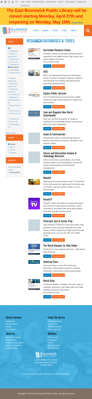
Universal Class (50, 262)
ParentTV (47, 199)
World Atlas (49, 281)
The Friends (70, 2)
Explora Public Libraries (54, 93)
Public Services (54, 329)
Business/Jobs (38, 2)
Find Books (10, 329)
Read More (77, 22)
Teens (28, 2)
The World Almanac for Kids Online (60, 245)
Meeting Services (55, 327)
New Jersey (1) (15, 111)
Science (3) (13, 122)
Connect (74, 30)
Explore (56, 30)
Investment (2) (14, 94)
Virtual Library (11, 324)
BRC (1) (12, 147)
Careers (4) (13, 62)
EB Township (53, 348)
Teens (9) (13, 152)
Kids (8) (12, 150)
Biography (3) (14, 51)
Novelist (47, 178)
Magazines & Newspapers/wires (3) (14, 100)
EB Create (25, 5)
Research (46, 30)
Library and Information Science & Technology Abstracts (60, 154)
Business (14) (14, 59)
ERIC (45, 71)
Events (9, 327)
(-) (9, 172)
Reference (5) (14, 119)
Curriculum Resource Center (57, 50)
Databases (10, 321)
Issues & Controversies (54, 134)
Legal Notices (11, 348)
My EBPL (36, 30)
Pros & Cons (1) (15, 113)
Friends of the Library (15, 343)
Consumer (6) (14, 64)
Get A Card (52, 324)
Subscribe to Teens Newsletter (57, 374)
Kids (23, 2)
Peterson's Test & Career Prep (58, 221)
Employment (11, 340)
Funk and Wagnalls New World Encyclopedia (58, 113)
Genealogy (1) (14, 70)
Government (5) (15, 73)
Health (61, 2)
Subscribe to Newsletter (32, 374)
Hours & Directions (14, 345)
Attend (64, 30)
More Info (47, 66)
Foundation (81, 2)
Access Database (58, 66)
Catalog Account (55, 321)
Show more (10, 133)
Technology (51, 2)
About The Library (13, 337)
